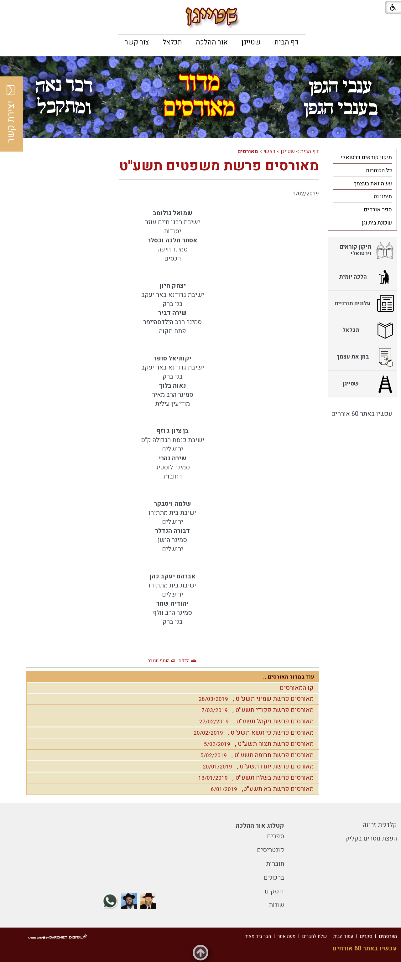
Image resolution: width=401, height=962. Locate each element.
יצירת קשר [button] (11, 114)
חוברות (275, 863)
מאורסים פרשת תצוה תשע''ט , (257, 743)
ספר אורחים (378, 209)
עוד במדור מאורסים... (288, 677)
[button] (10, 9)
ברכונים (274, 877)
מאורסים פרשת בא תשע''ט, (261, 789)
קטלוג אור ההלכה (260, 825)
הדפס (184, 660)
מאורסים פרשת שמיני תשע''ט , (254, 698)
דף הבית (286, 42)
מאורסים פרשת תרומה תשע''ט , (255, 755)
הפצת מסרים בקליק (371, 838)
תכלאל (172, 42)
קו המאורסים (297, 687)
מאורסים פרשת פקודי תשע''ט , (256, 710)
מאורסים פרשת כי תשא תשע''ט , (252, 732)
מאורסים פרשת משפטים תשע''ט (219, 166)
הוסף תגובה (158, 660)
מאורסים (247, 151)
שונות (276, 905)
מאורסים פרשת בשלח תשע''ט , (254, 777)
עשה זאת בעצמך (373, 183)
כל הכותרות (379, 170)
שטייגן (251, 42)
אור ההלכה (212, 42)
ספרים (275, 836)
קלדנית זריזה (380, 824)
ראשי (269, 151)
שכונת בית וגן (377, 223)
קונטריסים (270, 850)
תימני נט (382, 196)
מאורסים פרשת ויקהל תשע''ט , (255, 721)
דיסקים (274, 891)
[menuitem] (286, 42)
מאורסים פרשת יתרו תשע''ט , (257, 766)
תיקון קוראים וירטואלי (366, 157)
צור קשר (137, 42)
